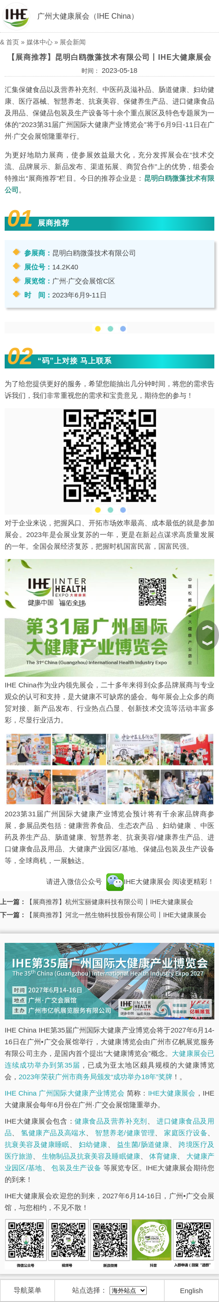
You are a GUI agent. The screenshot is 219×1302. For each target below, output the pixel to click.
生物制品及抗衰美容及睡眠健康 (91, 1156)
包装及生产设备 (76, 1168)
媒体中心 (40, 42)
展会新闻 (73, 42)
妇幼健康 (93, 1144)
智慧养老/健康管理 (125, 1133)
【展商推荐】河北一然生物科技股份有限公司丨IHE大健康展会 (116, 915)
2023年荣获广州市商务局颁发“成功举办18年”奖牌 (95, 1077)
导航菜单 (27, 1290)
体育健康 (163, 1156)
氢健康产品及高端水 (53, 1133)
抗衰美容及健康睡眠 (37, 1144)
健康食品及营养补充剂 (111, 1121)
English (191, 1291)
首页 (12, 42)
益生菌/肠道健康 (143, 1144)
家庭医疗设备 (185, 1133)
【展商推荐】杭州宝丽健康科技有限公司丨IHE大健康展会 (109, 902)
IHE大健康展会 (138, 881)
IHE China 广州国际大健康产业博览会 (64, 1093)
